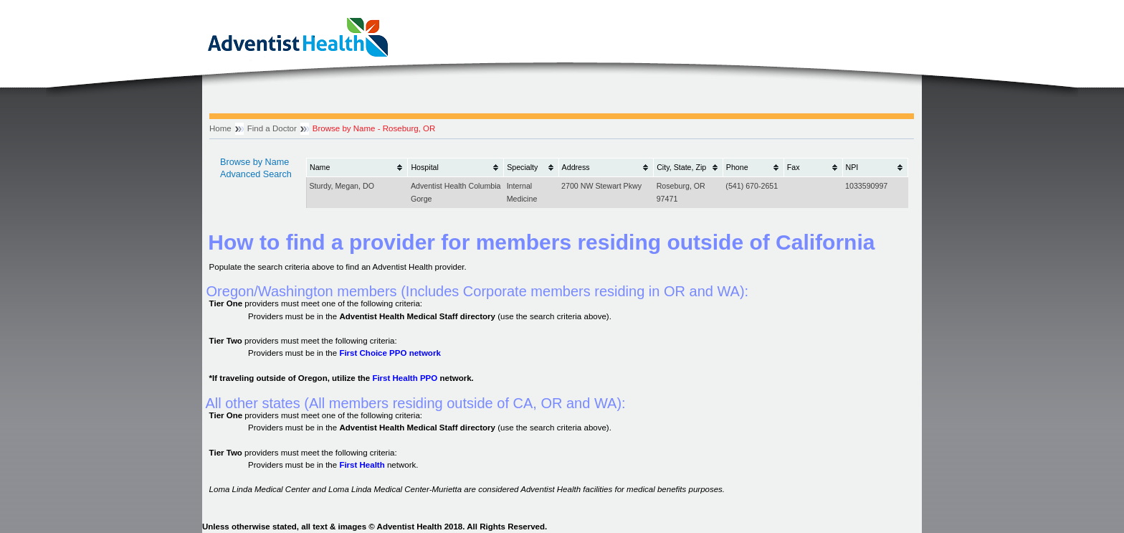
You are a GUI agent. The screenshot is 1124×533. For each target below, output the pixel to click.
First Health (361, 465)
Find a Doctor (272, 128)
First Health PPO (404, 378)
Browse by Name (254, 162)
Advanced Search (256, 174)
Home (220, 128)
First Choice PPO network (389, 353)
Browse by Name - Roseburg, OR (374, 128)
